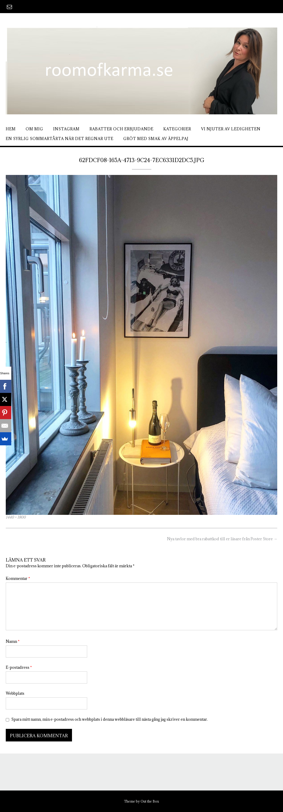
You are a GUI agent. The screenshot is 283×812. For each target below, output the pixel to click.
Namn (13, 641)
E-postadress (19, 667)
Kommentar (18, 578)
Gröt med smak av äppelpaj (155, 138)
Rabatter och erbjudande (121, 128)
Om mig (34, 128)
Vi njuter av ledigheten (230, 128)
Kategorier (177, 128)
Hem (11, 128)
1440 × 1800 (16, 517)
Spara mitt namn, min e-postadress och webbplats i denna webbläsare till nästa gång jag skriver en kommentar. (109, 719)
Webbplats (15, 693)
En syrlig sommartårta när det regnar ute (59, 138)
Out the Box (150, 801)
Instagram (66, 128)
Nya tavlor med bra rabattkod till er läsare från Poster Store (222, 538)
